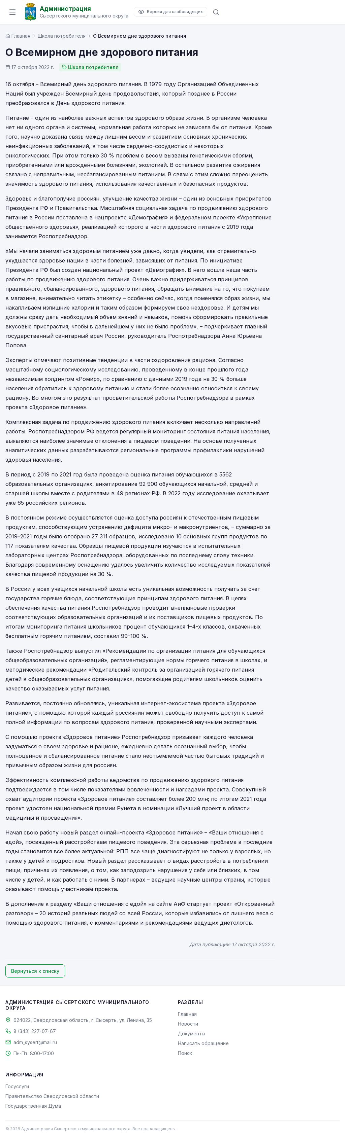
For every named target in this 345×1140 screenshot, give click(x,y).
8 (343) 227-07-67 (34, 1031)
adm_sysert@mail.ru (35, 1042)
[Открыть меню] (12, 12)
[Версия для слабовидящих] (170, 11)
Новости (188, 1024)
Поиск (185, 1053)
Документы (191, 1033)
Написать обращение (203, 1043)
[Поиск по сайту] (216, 12)
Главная (187, 1014)
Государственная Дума (33, 1106)
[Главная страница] (17, 35)
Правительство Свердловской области (52, 1096)
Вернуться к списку (35, 971)
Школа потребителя (62, 36)
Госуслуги (17, 1086)
